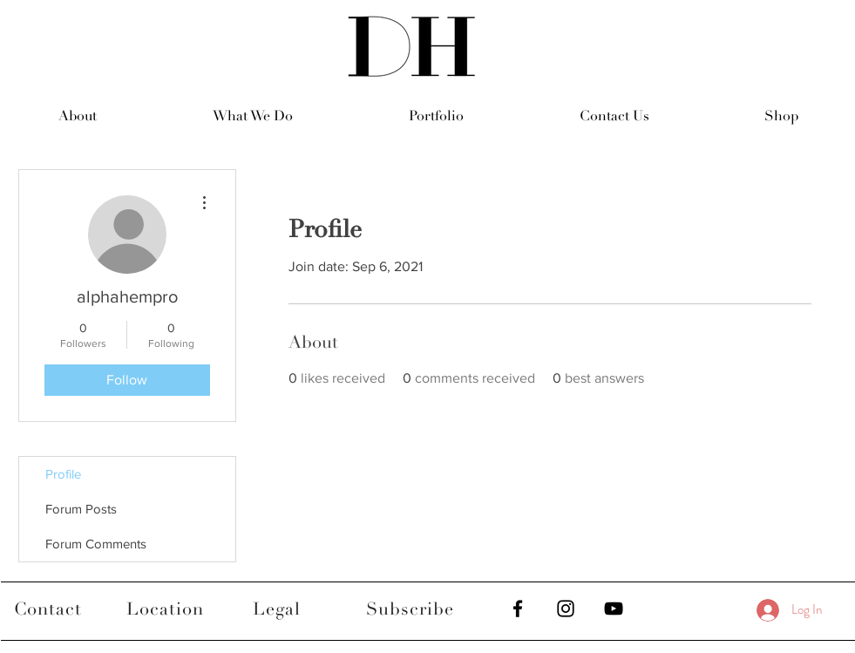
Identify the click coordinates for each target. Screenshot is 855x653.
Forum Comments (95, 543)
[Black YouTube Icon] (613, 608)
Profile (63, 473)
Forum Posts (81, 508)
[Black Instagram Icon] (565, 608)
